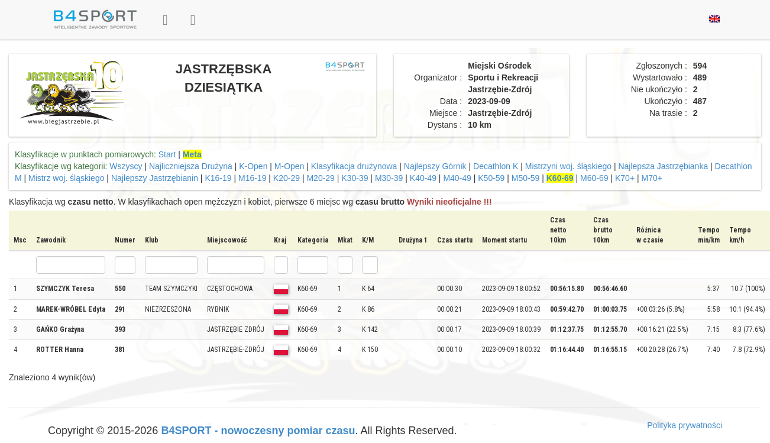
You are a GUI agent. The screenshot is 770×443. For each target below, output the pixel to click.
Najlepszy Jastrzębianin (154, 178)
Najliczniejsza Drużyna (190, 166)
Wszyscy (125, 166)
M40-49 (457, 178)
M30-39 (389, 178)
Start (167, 154)
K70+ (625, 178)
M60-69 (594, 178)
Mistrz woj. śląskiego (66, 178)
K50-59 (491, 178)
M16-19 (252, 178)
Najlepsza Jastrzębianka (663, 166)
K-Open (253, 166)
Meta (192, 154)
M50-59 (525, 178)
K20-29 (286, 178)
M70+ (651, 178)
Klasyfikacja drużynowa (354, 166)
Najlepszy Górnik (435, 166)
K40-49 (423, 178)
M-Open (289, 166)
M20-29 (320, 178)
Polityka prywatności (684, 425)
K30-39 (354, 178)
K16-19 (218, 178)
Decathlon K (495, 166)
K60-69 (560, 178)
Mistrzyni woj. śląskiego (568, 166)
